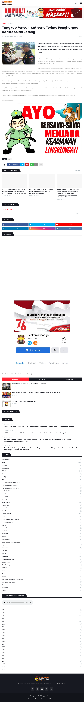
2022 (42, 621)
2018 (42, 633)
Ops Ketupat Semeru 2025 (42, 542)
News (42, 536)
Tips (42, 585)
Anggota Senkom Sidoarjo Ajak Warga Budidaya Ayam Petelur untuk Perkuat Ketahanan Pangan (14, 191)
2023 (42, 618)
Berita (11, 23)
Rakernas (42, 548)
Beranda (5, 23)
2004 (42, 661)
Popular (15, 379)
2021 (42, 624)
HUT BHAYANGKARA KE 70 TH (42, 482)
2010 (42, 655)
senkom (42, 556)
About (36, 699)
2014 (42, 644)
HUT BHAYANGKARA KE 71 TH (42, 485)
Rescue (42, 551)
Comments (68, 379)
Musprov (42, 531)
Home (30, 699)
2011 (42, 653)
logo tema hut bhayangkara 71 (42, 519)
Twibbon (42, 588)
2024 (42, 616)
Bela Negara (42, 460)
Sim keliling (42, 565)
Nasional (42, 534)
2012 (42, 650)
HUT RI (42, 494)
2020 (42, 627)
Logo (42, 517)
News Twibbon (42, 539)
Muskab (42, 528)
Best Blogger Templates (46, 696)
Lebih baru (6, 214)
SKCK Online (42, 568)
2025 (42, 613)
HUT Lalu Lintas (42, 491)
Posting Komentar (8, 209)
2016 (42, 638)
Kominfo (42, 508)
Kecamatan (42, 505)
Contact (43, 699)
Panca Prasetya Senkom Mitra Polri (25, 401)
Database (42, 468)
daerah (42, 465)
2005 (42, 658)
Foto (42, 480)
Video (42, 591)
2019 (42, 630)
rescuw (42, 554)
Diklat (42, 471)
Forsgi (42, 477)
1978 (42, 667)
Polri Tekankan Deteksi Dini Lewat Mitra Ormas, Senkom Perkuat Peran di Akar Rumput (41, 191)
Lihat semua (78, 170)
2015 (42, 641)
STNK (42, 574)
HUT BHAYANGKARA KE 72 (42, 488)
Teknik (42, 576)
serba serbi (42, 562)
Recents (42, 379)
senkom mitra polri (42, 559)
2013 (42, 647)
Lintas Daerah (42, 514)
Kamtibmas (42, 502)
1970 (42, 670)
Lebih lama (77, 214)
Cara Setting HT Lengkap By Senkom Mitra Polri (29, 384)
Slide (42, 571)
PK (42, 545)
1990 (42, 664)
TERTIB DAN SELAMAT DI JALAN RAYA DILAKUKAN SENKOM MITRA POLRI (36, 393)
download (42, 474)
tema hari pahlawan (42, 582)
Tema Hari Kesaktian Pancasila (42, 579)
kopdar (42, 511)
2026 (42, 610)
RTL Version (52, 699)
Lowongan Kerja (42, 522)
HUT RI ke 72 (42, 497)
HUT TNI (42, 499)
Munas (42, 525)
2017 (42, 636)
